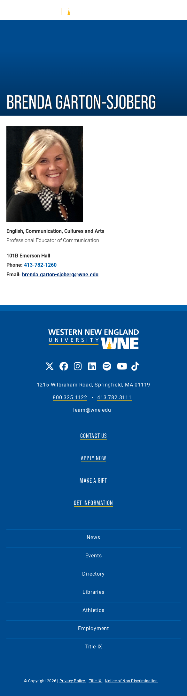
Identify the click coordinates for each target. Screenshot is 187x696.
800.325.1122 (70, 397)
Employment (93, 628)
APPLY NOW (93, 458)
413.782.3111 (114, 397)
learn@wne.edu (92, 410)
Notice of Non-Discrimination (131, 680)
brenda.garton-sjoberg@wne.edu (60, 274)
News (93, 537)
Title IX (93, 646)
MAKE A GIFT (93, 480)
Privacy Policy (72, 680)
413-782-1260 (40, 265)
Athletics (93, 610)
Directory (93, 573)
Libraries (93, 591)
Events (93, 555)
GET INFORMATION (93, 502)
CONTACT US (93, 435)
